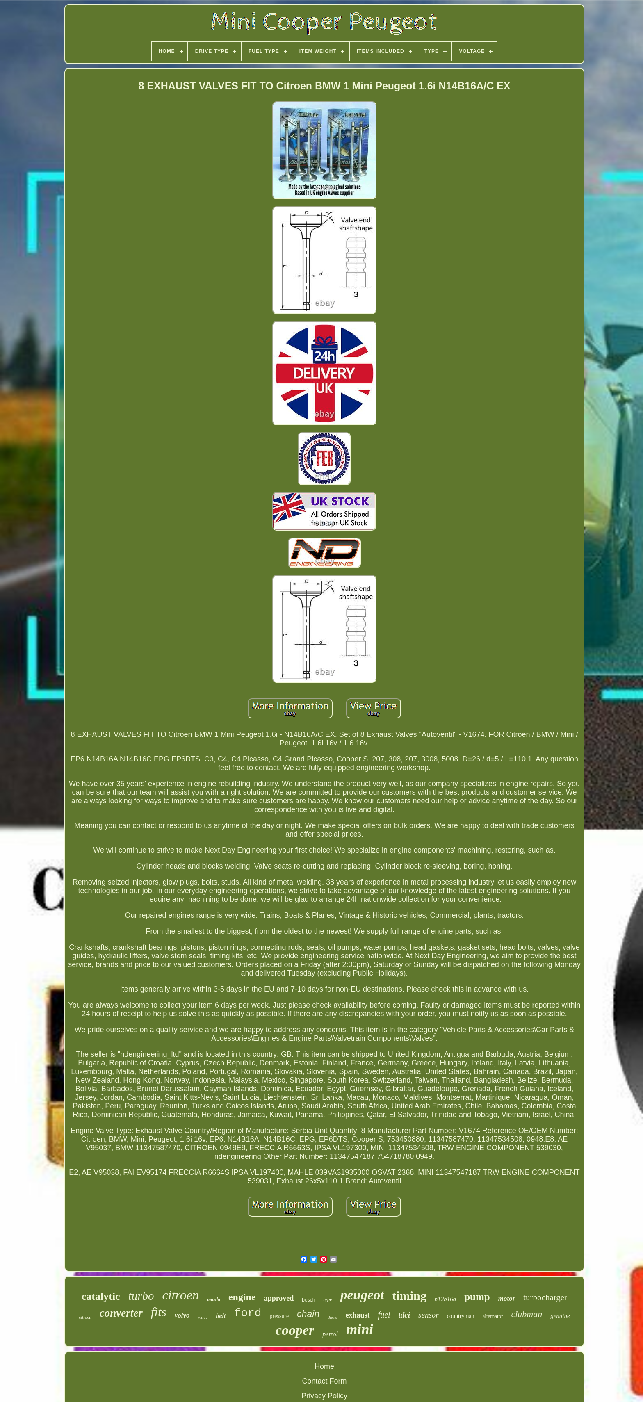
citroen (180, 1295)
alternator (493, 1316)
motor (506, 1298)
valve (203, 1317)
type (327, 1299)
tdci (404, 1315)
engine (242, 1297)
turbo (141, 1295)
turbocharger (545, 1297)
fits (158, 1312)
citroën (85, 1317)
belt (221, 1315)
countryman (460, 1316)
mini (359, 1330)
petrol (330, 1334)
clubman (526, 1314)
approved (279, 1298)
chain (308, 1314)
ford (247, 1313)
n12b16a (445, 1299)
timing (409, 1295)
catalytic (101, 1296)
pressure (279, 1316)
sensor (428, 1315)
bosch (308, 1300)
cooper (295, 1330)
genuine (560, 1316)
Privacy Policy (324, 1396)
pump (477, 1296)
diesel (332, 1317)
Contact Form (324, 1381)
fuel (384, 1314)
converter (121, 1313)
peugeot (362, 1295)
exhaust (358, 1315)
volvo (182, 1315)
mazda (213, 1299)
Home (324, 1366)
